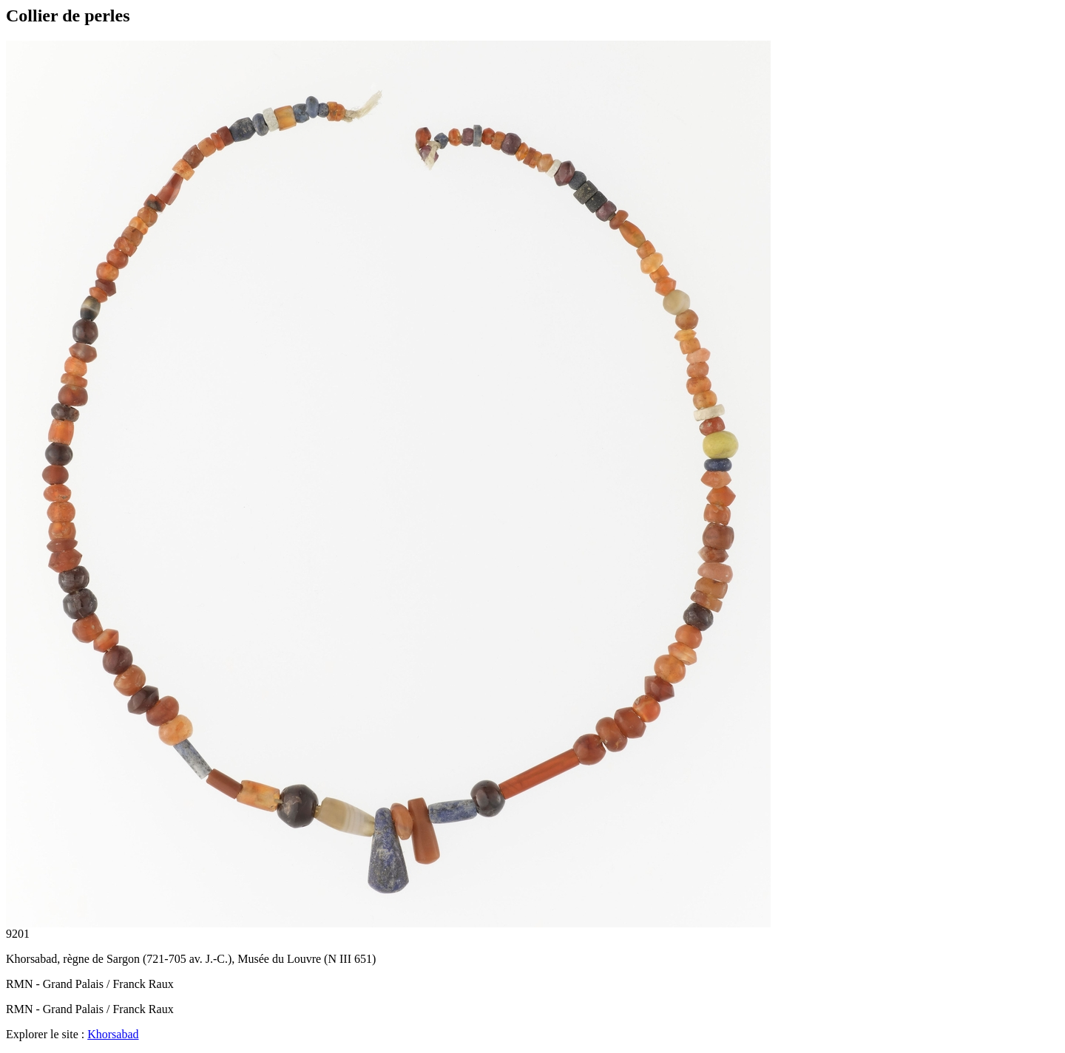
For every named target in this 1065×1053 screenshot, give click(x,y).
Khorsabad (112, 1034)
